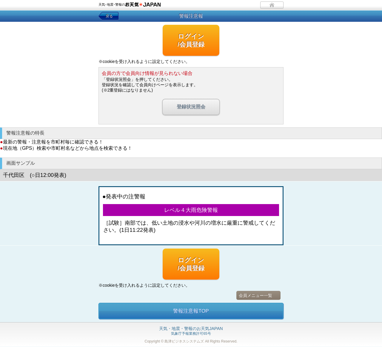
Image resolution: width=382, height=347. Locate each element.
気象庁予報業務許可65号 (191, 331)
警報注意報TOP (191, 311)
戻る (109, 16)
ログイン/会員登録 (191, 40)
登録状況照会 (191, 106)
